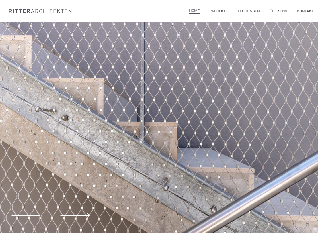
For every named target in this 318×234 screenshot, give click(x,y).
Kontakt (305, 11)
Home (194, 11)
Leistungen (249, 11)
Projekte (219, 11)
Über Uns (278, 11)
